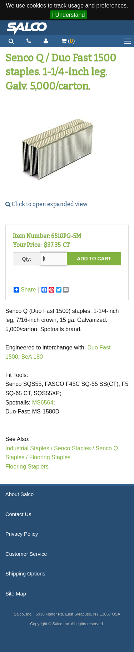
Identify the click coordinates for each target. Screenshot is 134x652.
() (68, 41)
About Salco (19, 494)
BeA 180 (32, 357)
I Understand (68, 15)
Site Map (15, 594)
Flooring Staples (50, 457)
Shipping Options (25, 574)
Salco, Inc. (26, 27)
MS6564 (43, 402)
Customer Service (26, 554)
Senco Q (107, 448)
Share (25, 290)
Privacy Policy (21, 534)
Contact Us (18, 514)
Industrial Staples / (29, 448)
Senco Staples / (74, 448)
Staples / (16, 457)
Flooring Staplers (27, 467)
